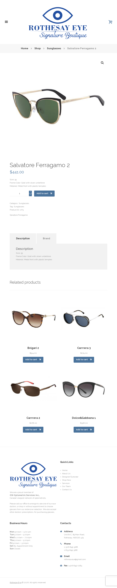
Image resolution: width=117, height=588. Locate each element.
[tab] (23, 235)
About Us (66, 473)
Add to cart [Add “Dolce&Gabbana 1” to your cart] (82, 430)
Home (24, 48)
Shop (37, 48)
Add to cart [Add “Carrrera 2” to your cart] (31, 430)
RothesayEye (15, 582)
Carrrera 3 (84, 348)
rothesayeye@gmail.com (75, 559)
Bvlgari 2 (33, 348)
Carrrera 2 (33, 417)
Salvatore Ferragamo (19, 215)
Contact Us (67, 489)
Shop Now (66, 480)
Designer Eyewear (70, 477)
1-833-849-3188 (71, 550)
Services (66, 483)
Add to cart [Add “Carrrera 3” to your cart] (82, 359)
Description (23, 238)
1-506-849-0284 (75, 566)
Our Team (66, 486)
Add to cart (42, 193)
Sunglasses (54, 48)
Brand (46, 238)
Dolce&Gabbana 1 (84, 417)
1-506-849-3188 (71, 547)
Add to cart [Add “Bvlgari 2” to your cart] (31, 359)
